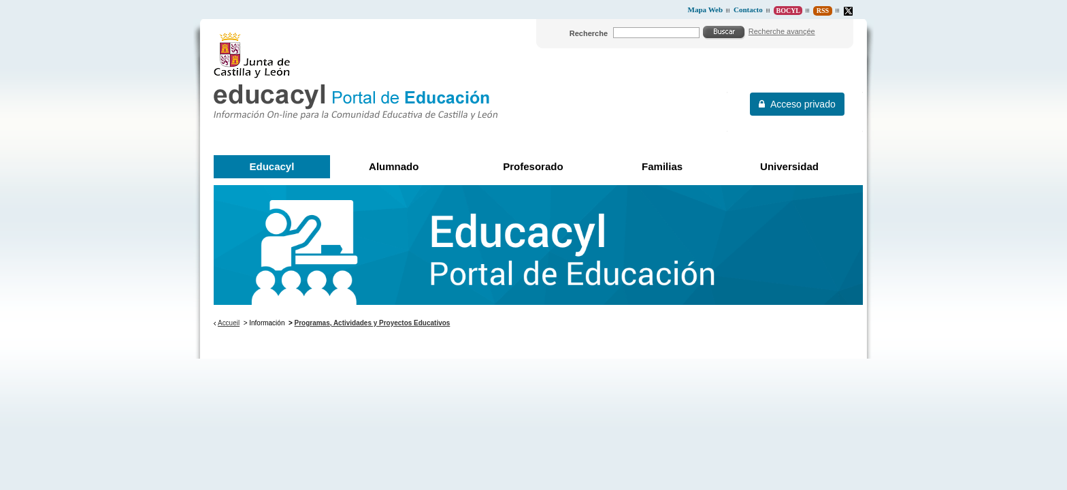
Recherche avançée (782, 31)
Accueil (229, 323)
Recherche (589, 33)
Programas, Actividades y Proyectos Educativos (372, 323)
